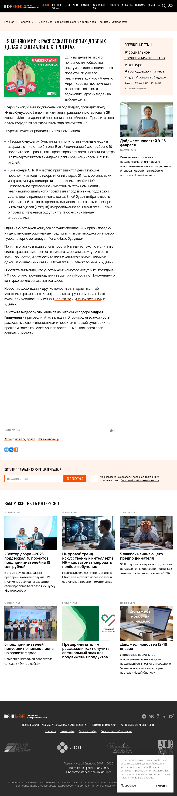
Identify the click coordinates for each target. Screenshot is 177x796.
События (114, 4)
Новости (45, 4)
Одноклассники (88, 299)
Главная (9, 21)
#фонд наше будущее (19, 439)
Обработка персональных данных (88, 772)
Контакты (50, 731)
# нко (128, 83)
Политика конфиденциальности (89, 768)
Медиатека (127, 4)
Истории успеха (56, 6)
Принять (161, 785)
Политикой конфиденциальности (140, 480)
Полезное (85, 4)
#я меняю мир (48, 439)
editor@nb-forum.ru (103, 724)
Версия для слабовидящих (116, 731)
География (140, 4)
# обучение (141, 83)
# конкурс (133, 65)
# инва (159, 71)
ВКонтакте (63, 299)
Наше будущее (17, 112)
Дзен (10, 304)
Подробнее (128, 785)
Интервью (73, 4)
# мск (128, 78)
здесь (58, 280)
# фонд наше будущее (151, 77)
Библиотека (154, 4)
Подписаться (74, 479)
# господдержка (137, 71)
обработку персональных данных (139, 476)
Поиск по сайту (88, 731)
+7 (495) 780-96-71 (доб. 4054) (137, 724)
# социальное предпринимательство (144, 55)
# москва (156, 82)
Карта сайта (67, 731)
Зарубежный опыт (99, 6)
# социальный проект (135, 88)
